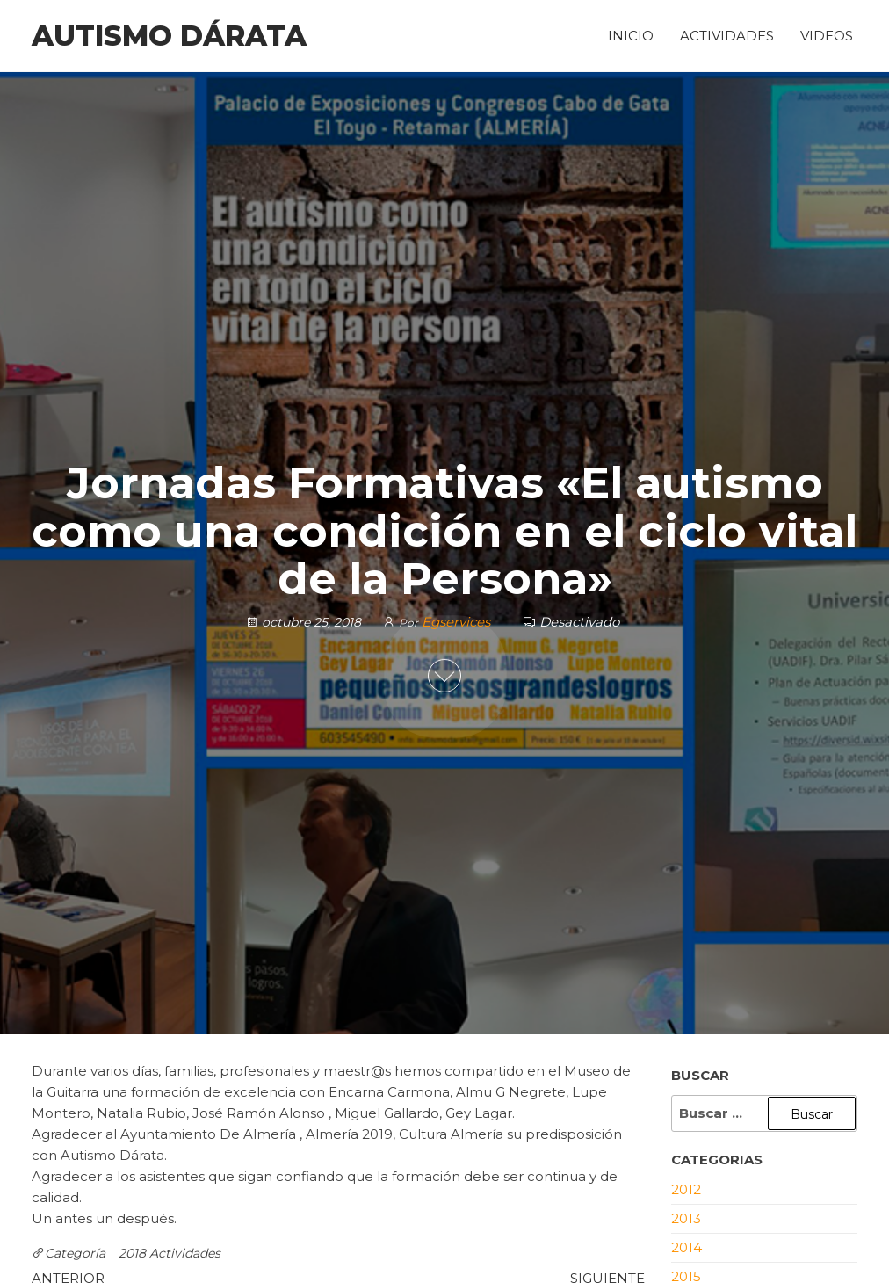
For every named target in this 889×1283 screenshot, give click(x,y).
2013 (686, 1218)
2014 (686, 1247)
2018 (132, 1253)
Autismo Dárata (169, 35)
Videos (826, 35)
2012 (686, 1189)
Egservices (458, 621)
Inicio (631, 35)
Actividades (727, 35)
